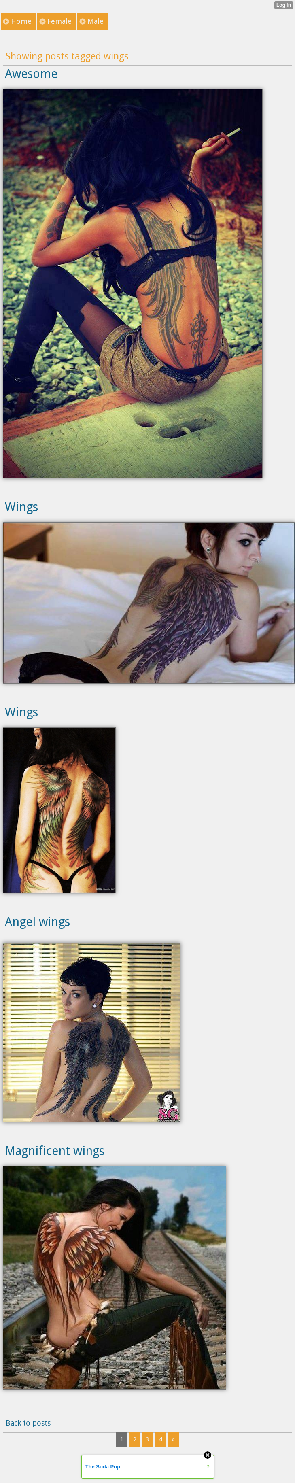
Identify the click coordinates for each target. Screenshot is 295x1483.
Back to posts (28, 1423)
